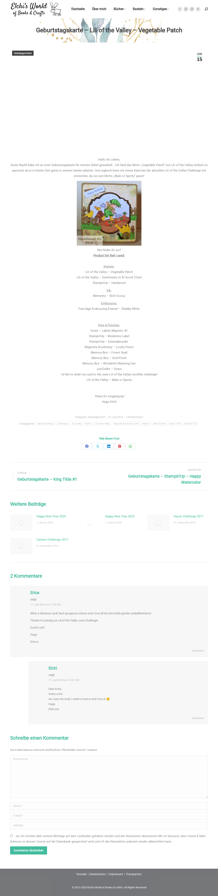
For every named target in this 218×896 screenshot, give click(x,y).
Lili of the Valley (102, 424)
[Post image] (21, 523)
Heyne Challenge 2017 (188, 516)
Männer (146, 424)
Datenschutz (98, 874)
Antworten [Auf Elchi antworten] (198, 718)
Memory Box (160, 424)
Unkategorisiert (23, 53)
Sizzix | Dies (175, 424)
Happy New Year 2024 (51, 516)
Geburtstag (63, 424)
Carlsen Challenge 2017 (52, 539)
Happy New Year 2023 (120, 516)
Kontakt (82, 874)
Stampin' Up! (191, 424)
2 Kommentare (134, 417)
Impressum (116, 874)
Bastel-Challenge (46, 424)
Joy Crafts (76, 424)
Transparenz (134, 874)
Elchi (52, 668)
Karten (88, 424)
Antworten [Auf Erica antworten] (198, 650)
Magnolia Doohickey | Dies (126, 424)
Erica (34, 592)
